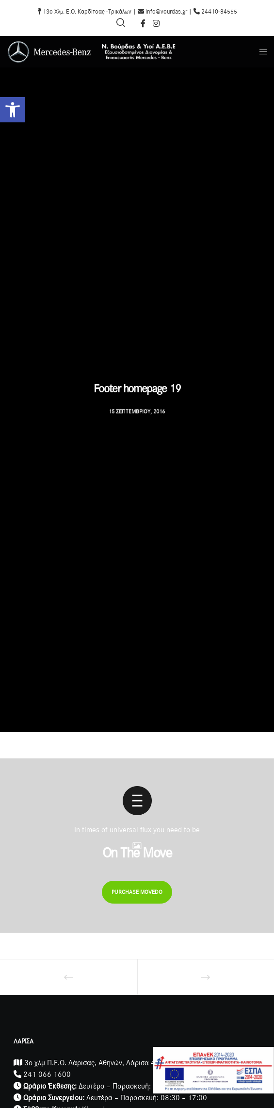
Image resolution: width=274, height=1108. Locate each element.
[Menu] (260, 51)
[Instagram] (156, 23)
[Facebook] (143, 23)
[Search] (121, 23)
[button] (12, 109)
